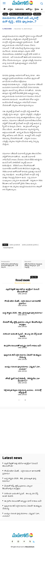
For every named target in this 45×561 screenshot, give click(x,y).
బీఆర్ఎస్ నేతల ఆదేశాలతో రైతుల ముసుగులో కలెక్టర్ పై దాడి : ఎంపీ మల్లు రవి (9, 265)
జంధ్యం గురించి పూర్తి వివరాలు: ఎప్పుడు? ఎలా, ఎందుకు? (22, 368)
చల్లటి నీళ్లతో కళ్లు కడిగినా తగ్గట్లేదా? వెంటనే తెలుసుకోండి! (22, 290)
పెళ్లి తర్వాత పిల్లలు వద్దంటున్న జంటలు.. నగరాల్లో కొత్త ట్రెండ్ (22, 391)
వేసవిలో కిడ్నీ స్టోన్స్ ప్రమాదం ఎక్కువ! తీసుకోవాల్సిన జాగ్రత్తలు (22, 323)
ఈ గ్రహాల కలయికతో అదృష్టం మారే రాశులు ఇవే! (22, 346)
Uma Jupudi (22, 294)
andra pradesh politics (30, 245)
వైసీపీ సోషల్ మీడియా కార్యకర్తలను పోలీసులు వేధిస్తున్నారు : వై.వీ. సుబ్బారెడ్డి (33, 265)
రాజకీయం (37, 14)
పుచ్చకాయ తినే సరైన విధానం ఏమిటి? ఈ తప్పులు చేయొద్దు (22, 356)
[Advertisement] (22, 216)
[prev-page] (19, 400)
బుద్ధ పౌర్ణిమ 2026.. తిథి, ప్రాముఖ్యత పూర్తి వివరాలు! (22, 313)
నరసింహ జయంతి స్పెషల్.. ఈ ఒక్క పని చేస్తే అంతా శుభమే (22, 335)
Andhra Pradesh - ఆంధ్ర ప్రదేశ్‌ (20, 14)
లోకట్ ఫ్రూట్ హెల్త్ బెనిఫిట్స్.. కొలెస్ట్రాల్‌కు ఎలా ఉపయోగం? (22, 379)
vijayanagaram (8, 247)
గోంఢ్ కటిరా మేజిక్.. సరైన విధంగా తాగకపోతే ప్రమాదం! (22, 302)
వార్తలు (5, 14)
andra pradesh (14, 245)
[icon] (33, 541)
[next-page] (25, 400)
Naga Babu (8, 28)
